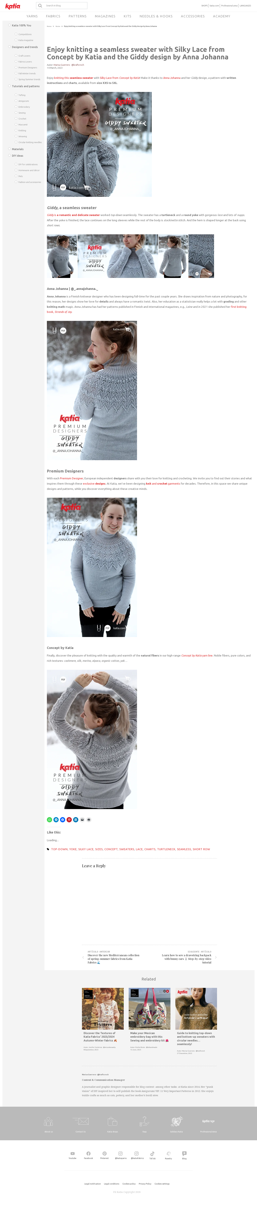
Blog (184, 1158)
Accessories (193, 16)
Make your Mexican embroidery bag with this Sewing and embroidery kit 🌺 (149, 1037)
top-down (59, 849)
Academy (221, 16)
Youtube (72, 1158)
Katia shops (112, 1132)
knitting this (73, 77)
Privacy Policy (145, 1184)
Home (49, 26)
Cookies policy (129, 1184)
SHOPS (204, 6)
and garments (162, 483)
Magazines (105, 16)
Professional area (229, 6)
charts (150, 849)
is (73, 214)
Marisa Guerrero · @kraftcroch (69, 65)
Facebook (88, 1158)
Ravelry (168, 1158)
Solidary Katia (176, 1132)
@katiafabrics (137, 1158)
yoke (73, 849)
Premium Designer (71, 478)
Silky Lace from (119, 77)
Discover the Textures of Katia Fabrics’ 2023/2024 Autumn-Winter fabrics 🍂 (100, 1037)
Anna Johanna (171, 77)
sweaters (126, 849)
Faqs (145, 1132)
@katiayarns (121, 1158)
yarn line (197, 655)
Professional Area (208, 1132)
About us (49, 1132)
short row (201, 849)
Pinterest (104, 1158)
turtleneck (166, 849)
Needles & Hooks (156, 16)
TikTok (152, 1158)
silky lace (86, 849)
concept (111, 849)
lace (139, 849)
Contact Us (81, 1132)
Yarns (32, 16)
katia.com (214, 6)
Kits (127, 16)
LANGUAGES (245, 6)
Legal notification (92, 1184)
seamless (184, 849)
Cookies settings (162, 1184)
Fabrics (53, 16)
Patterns (78, 16)
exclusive (94, 483)
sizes (99, 849)
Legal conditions (111, 1184)
